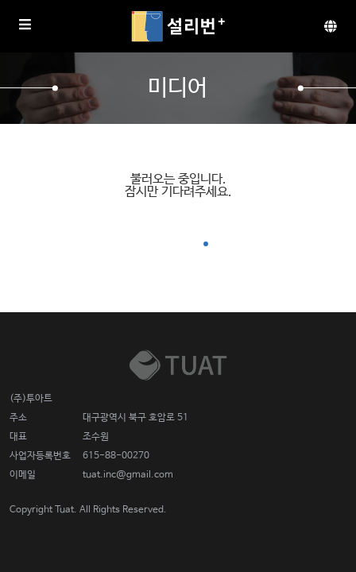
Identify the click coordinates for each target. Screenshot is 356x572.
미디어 (178, 88)
